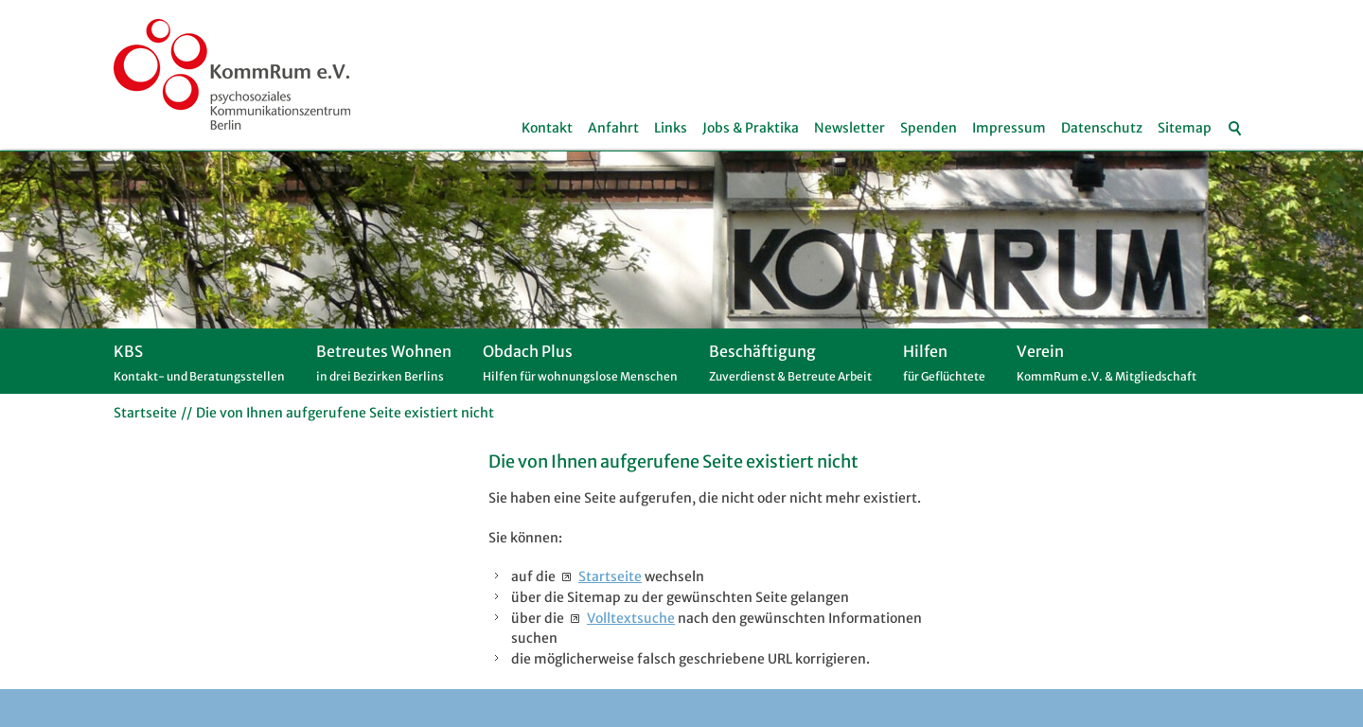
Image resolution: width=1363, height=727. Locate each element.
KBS (199, 368)
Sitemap (1185, 127)
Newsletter (849, 127)
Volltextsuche (631, 618)
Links (670, 127)
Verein (1106, 368)
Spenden (928, 127)
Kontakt (547, 127)
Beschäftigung (790, 368)
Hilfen (944, 368)
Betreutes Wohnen (383, 368)
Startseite (610, 576)
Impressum (1009, 127)
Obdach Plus (580, 368)
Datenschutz (1101, 127)
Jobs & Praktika (750, 127)
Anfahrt (613, 127)
